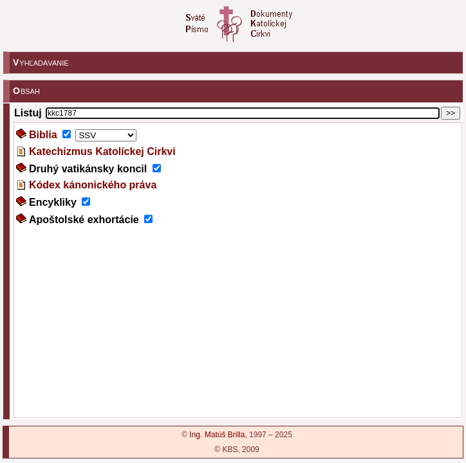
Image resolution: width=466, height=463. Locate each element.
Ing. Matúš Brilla (217, 434)
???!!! (238, 270)
